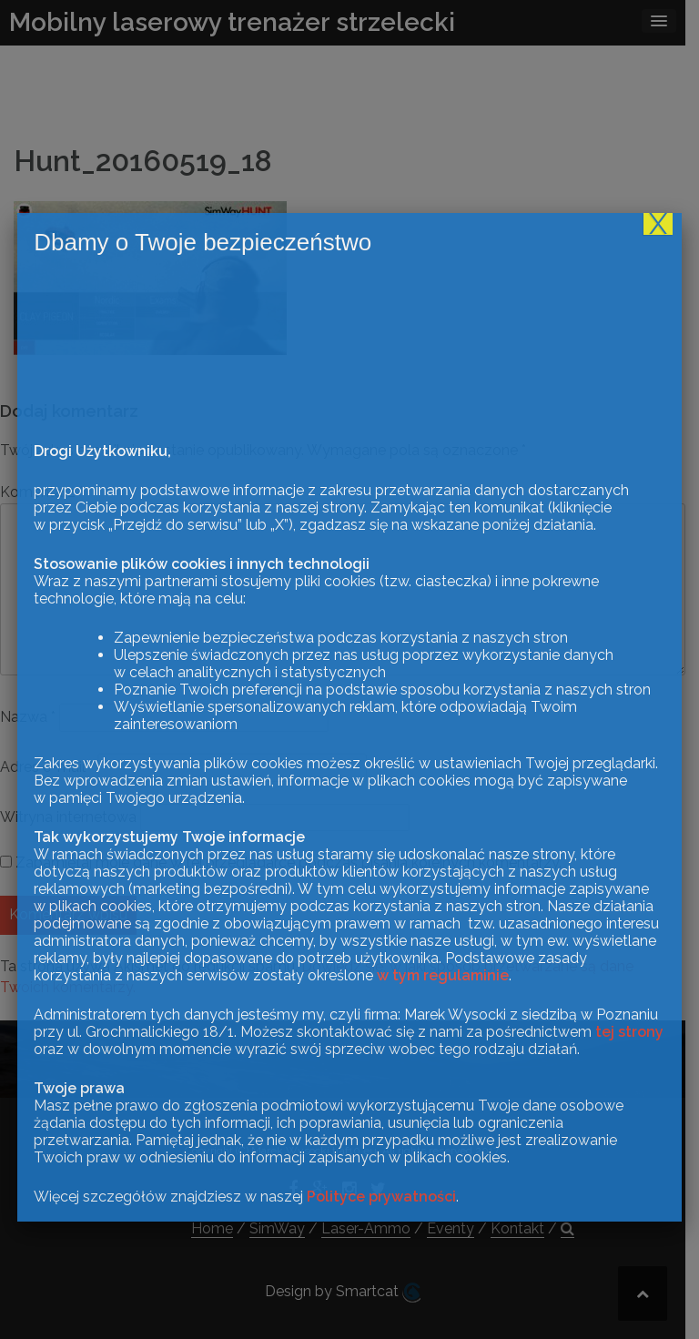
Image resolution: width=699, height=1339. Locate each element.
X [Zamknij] (658, 1181)
